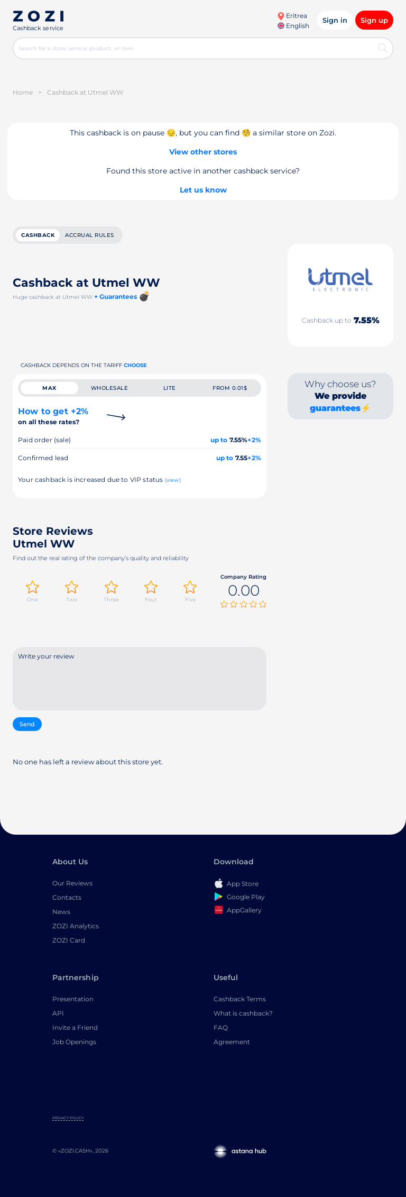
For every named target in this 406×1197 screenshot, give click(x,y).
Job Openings (74, 1042)
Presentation (73, 999)
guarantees (335, 408)
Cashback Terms (240, 999)
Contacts (66, 897)
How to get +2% (53, 416)
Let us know (203, 190)
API (58, 1013)
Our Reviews (72, 883)
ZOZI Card (68, 940)
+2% (254, 440)
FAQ (221, 1027)
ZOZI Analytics (75, 926)
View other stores (203, 152)
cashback (37, 235)
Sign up (374, 20)
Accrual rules (89, 235)
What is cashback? (243, 1013)
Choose (135, 365)
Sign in (334, 20)
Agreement (232, 1042)
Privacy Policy (68, 1118)
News (61, 912)
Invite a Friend (75, 1027)
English (293, 25)
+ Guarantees (115, 296)
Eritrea (292, 16)
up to (219, 440)
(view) (173, 480)
